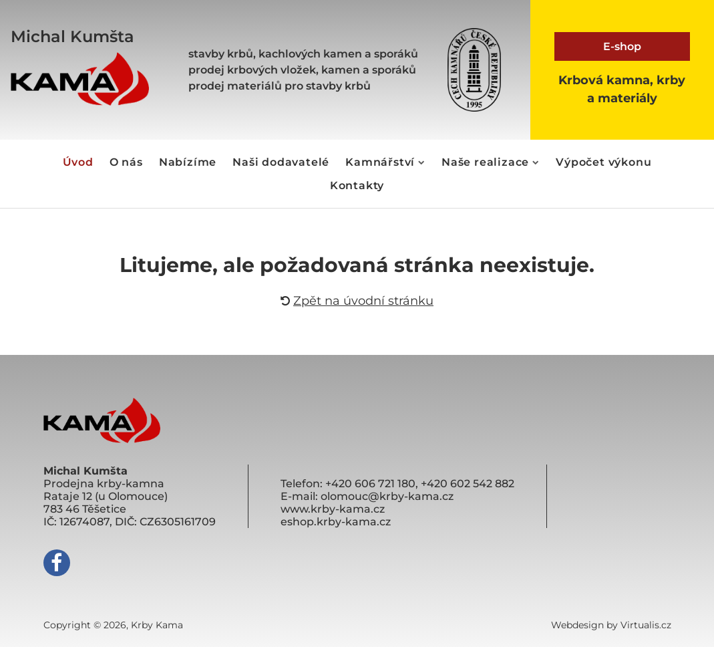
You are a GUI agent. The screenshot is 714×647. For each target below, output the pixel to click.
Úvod (78, 162)
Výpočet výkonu (603, 162)
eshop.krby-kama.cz (336, 521)
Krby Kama (157, 625)
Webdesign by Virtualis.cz (611, 625)
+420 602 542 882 (467, 483)
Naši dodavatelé (280, 162)
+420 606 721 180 (370, 483)
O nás (126, 162)
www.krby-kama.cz (333, 509)
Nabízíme (187, 162)
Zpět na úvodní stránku (357, 300)
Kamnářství (385, 162)
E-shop (622, 46)
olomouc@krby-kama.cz (387, 496)
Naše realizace (490, 162)
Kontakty (357, 185)
